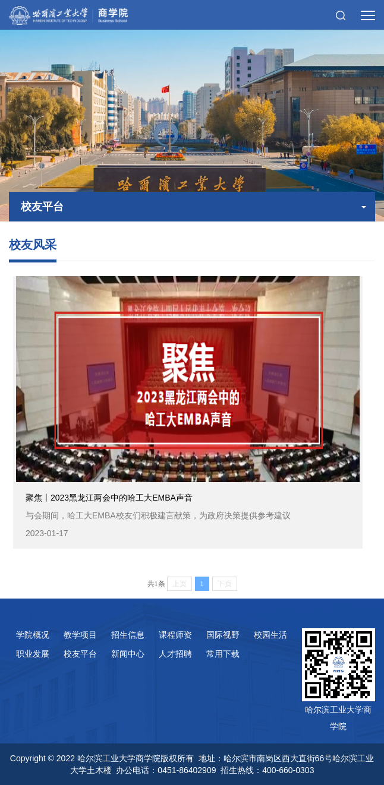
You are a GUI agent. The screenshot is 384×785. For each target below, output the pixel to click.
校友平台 (80, 654)
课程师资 (175, 635)
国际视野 (223, 635)
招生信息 (127, 635)
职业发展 (32, 654)
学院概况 (32, 635)
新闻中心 (127, 654)
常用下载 (223, 654)
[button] (340, 15)
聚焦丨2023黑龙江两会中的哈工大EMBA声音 (188, 516)
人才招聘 (175, 654)
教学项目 (80, 635)
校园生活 (270, 635)
